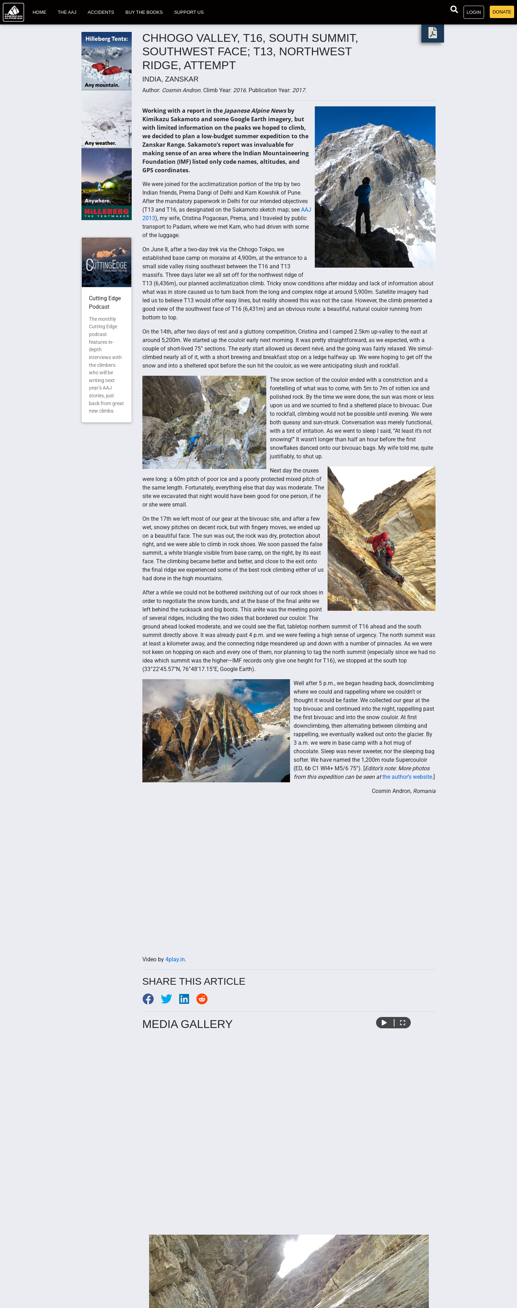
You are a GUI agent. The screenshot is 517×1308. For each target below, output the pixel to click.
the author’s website (407, 776)
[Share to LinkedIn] (187, 1001)
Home (39, 12)
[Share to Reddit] (204, 1001)
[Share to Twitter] (170, 1001)
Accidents (100, 12)
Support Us (189, 12)
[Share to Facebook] (151, 1001)
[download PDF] (432, 35)
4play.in (175, 959)
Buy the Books (144, 12)
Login (474, 12)
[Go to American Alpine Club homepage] (13, 12)
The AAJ (67, 12)
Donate (502, 12)
